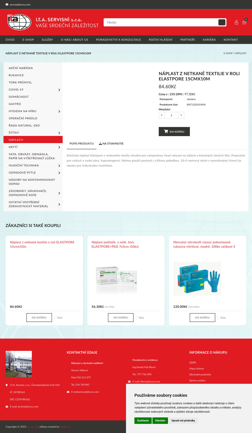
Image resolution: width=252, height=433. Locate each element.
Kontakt (231, 39)
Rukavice (16, 75)
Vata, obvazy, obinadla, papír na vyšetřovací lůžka (32, 156)
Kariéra (209, 39)
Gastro (15, 103)
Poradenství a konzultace (118, 39)
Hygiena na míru (35, 111)
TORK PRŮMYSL (20, 82)
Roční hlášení (161, 39)
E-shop (28, 39)
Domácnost (19, 96)
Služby (47, 39)
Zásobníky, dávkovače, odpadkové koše (35, 193)
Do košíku (174, 131)
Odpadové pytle (35, 173)
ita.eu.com (33, 426)
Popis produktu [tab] (81, 143)
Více (59, 317)
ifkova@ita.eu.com (150, 381)
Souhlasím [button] (143, 420)
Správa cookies (197, 380)
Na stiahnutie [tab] (111, 143)
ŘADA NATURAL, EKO (24, 125)
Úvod (10, 39)
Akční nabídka (21, 68)
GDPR (192, 362)
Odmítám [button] (160, 420)
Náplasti (240, 53)
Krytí (35, 147)
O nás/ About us (74, 39)
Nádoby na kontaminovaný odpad (32, 181)
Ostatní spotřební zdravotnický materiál (35, 204)
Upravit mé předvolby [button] (183, 420)
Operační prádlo (23, 118)
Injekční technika (35, 166)
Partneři (187, 39)
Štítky (35, 133)
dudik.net (65, 426)
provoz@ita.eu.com (28, 406)
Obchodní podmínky (200, 374)
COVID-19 (35, 90)
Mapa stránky (196, 368)
